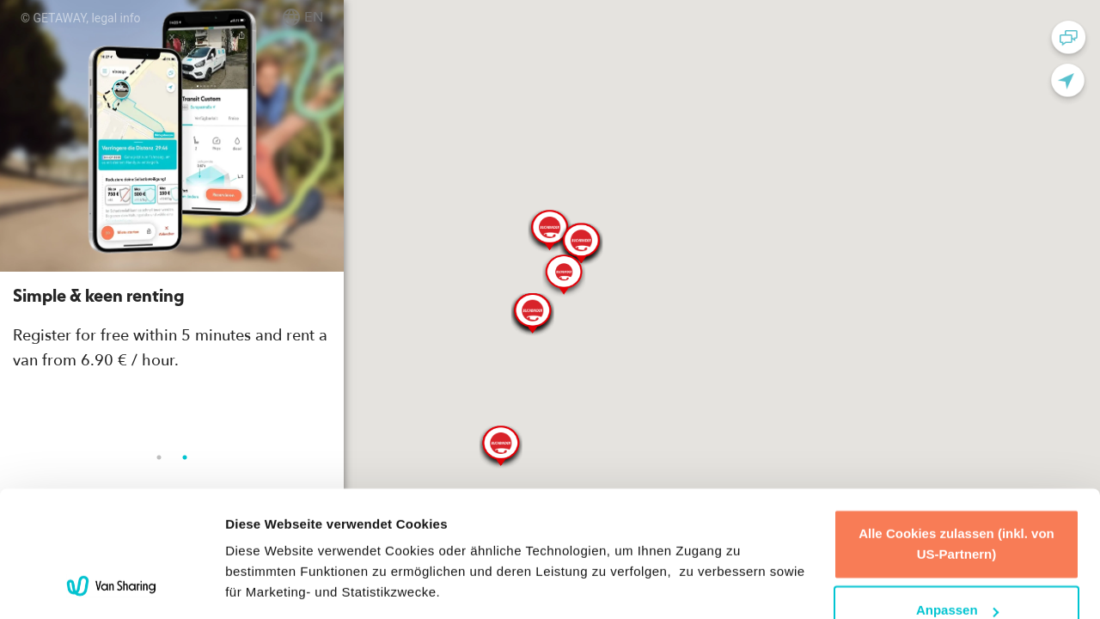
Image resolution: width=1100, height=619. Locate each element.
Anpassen (957, 494)
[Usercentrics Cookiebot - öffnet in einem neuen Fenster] (111, 585)
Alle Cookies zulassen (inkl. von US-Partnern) (956, 427)
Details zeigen (268, 585)
